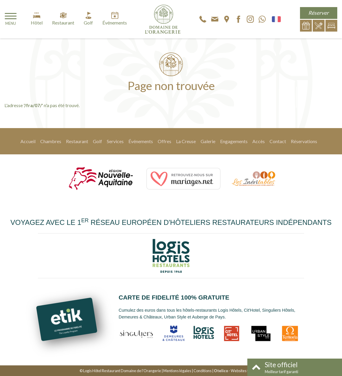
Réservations (304, 141)
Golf (97, 141)
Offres (164, 141)
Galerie (208, 141)
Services (115, 141)
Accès (258, 141)
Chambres (50, 141)
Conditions (202, 370)
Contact (278, 141)
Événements (140, 141)
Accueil (28, 141)
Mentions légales (177, 370)
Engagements (234, 141)
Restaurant (77, 141)
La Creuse (186, 141)
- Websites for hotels (238, 370)
